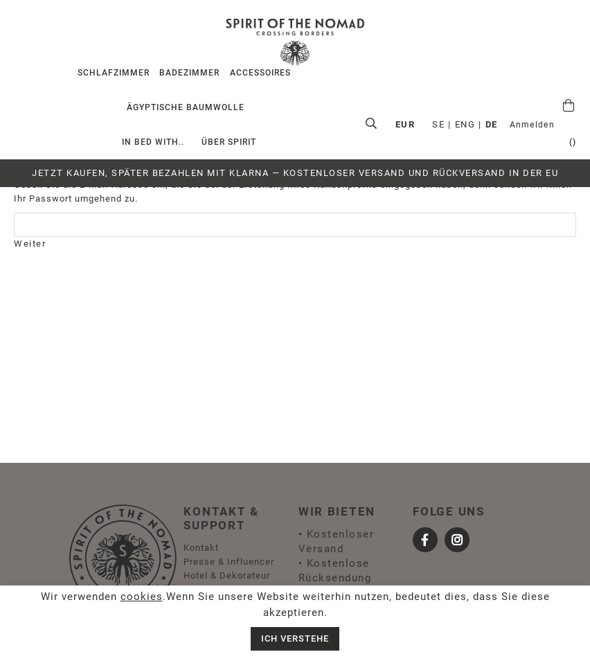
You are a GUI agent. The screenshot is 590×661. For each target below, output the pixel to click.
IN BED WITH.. (153, 142)
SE (455, 124)
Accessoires (260, 73)
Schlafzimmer (114, 73)
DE (508, 124)
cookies (141, 596)
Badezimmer (189, 73)
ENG (482, 124)
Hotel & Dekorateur (227, 575)
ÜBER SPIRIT (229, 142)
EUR (542, 124)
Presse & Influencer (229, 561)
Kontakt (201, 548)
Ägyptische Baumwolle (185, 107)
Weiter (30, 243)
